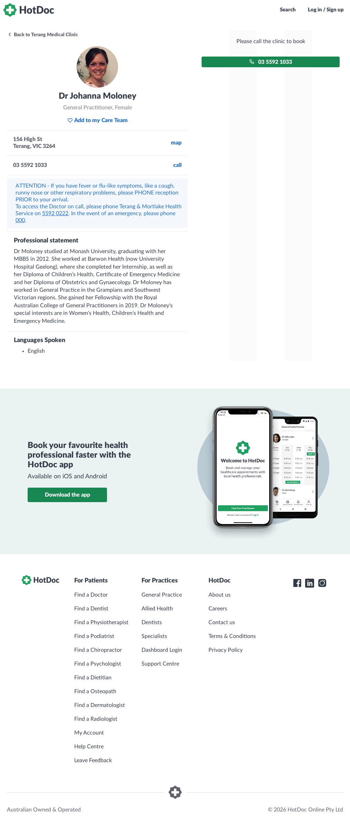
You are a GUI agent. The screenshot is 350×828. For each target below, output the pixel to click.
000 (20, 220)
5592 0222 (55, 213)
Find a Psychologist (97, 664)
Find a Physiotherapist (101, 622)
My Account (89, 733)
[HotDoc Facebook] (297, 583)
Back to (43, 34)
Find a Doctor (91, 595)
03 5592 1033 (270, 62)
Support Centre (160, 664)
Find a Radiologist (95, 719)
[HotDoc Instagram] (322, 583)
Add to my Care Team (97, 120)
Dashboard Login (162, 650)
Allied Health (157, 608)
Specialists (154, 636)
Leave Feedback (93, 760)
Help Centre (89, 746)
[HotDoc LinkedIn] (309, 583)
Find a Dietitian (92, 677)
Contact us (221, 622)
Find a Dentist (91, 608)
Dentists (152, 622)
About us (219, 595)
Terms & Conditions (232, 636)
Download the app (67, 495)
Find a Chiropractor (98, 650)
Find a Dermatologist (99, 705)
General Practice (162, 595)
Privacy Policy (225, 650)
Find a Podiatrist (94, 636)
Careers (217, 608)
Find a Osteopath (95, 691)
